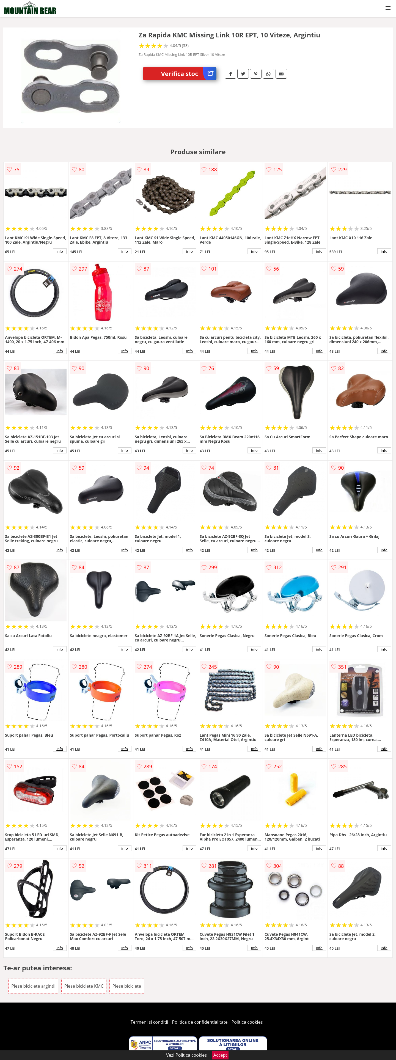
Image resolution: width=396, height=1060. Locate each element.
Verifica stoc (188, 73)
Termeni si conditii (149, 1022)
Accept (220, 1055)
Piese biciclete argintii (33, 986)
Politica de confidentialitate (200, 1022)
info (59, 251)
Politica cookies (247, 1022)
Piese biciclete (126, 986)
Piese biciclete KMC (84, 986)
